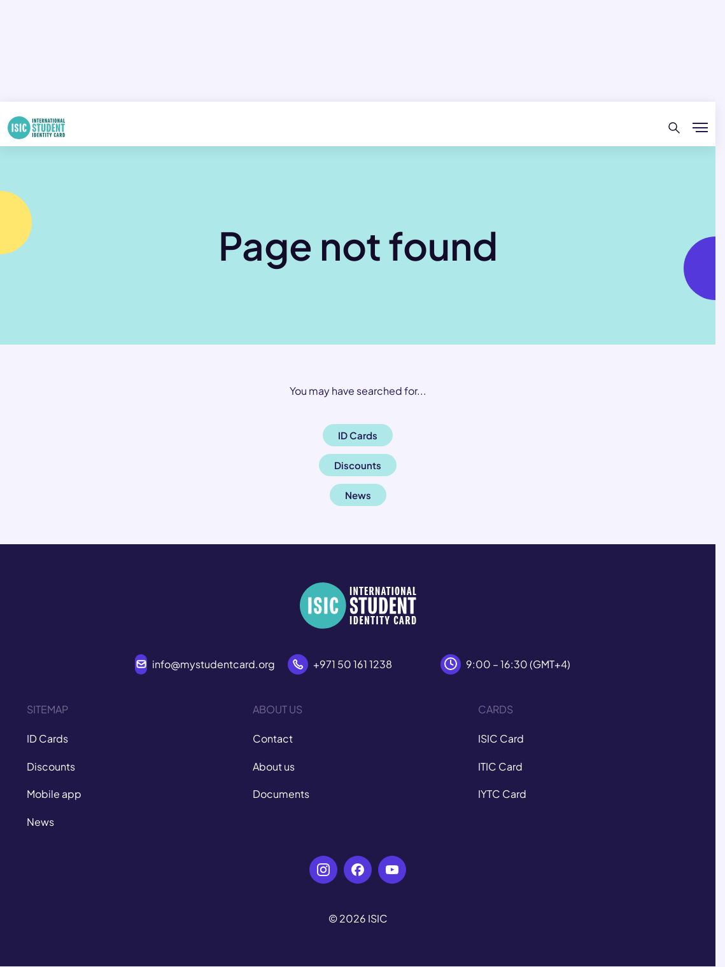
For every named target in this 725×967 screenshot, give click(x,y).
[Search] (674, 127)
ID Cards (47, 738)
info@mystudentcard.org (213, 664)
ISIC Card (501, 738)
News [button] (358, 495)
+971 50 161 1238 (352, 664)
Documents (281, 793)
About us (274, 766)
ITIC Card (500, 766)
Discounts (51, 766)
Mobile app (54, 793)
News (40, 821)
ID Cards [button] (357, 435)
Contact (273, 738)
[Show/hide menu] (700, 127)
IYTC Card (502, 793)
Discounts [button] (357, 465)
